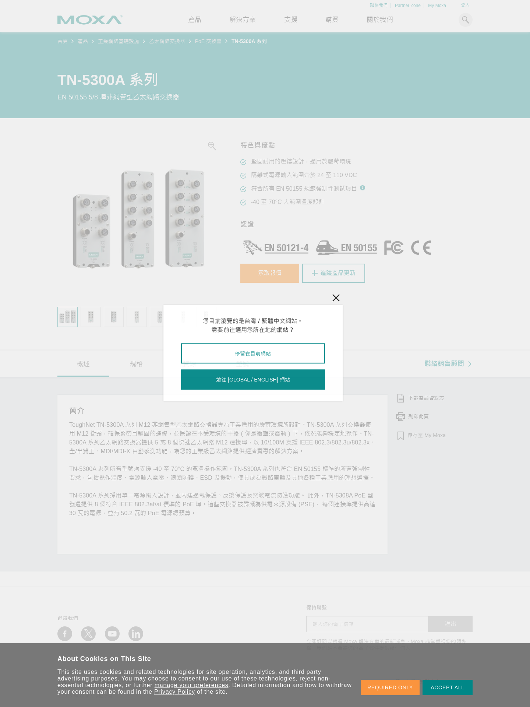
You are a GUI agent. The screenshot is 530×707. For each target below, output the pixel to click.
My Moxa (437, 5)
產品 (83, 41)
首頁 (62, 41)
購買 (332, 20)
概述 (83, 364)
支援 (290, 20)
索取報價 (270, 273)
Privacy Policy (174, 692)
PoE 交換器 (208, 41)
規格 (136, 364)
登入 (465, 5)
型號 (242, 364)
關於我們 (380, 20)
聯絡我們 (379, 5)
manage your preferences (192, 685)
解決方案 (242, 20)
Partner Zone (408, 5)
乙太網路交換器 (167, 41)
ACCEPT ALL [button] (447, 687)
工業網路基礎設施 (118, 41)
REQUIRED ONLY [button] (390, 687)
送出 (450, 624)
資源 (189, 364)
